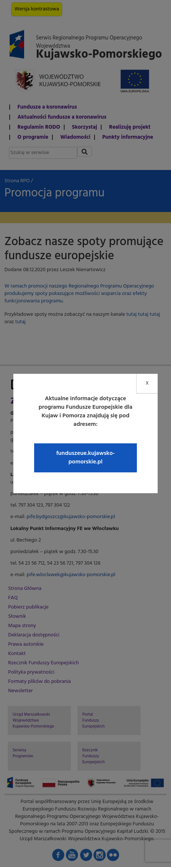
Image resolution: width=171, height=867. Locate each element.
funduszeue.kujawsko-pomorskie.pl (85, 458)
